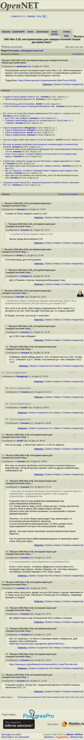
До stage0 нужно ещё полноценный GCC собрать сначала (33, 166)
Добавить (49, 737)
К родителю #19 (44, 647)
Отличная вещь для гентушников (19, 104)
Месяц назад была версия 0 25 (20, 99)
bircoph (7, 116)
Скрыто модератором (13, 127)
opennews (21, 66)
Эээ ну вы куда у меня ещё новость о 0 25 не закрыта (29, 139)
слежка (66, 31)
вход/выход (54, 32)
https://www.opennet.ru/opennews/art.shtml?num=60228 (47, 80)
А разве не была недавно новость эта (21, 96)
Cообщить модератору (72, 84)
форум (31, 16)
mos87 (30, 132)
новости (16, 16)
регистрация (43, 31)
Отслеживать (77, 54)
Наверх (57, 217)
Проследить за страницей (15, 737)
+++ (24, 16)
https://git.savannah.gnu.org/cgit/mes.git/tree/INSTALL (37, 643)
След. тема (79, 697)
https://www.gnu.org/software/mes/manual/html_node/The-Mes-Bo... (44, 664)
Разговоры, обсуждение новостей (26, 50)
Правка (57, 84)
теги (39, 16)
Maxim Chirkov (75, 734)
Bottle (39, 104)
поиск (30, 31)
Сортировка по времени (68, 194)
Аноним (45, 96)
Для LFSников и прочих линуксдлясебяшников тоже (30, 106)
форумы (6, 31)
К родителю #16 (44, 575)
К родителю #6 (45, 366)
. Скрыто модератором (14, 372)
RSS (66, 36)
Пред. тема (70, 697)
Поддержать (62, 737)
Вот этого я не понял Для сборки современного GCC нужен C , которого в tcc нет (42, 113)
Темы (62, 697)
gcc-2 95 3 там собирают (16, 118)
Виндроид (30, 127)
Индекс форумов (53, 697)
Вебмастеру (76, 737)
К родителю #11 (44, 412)
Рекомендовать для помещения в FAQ (31, 697)
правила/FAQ (19, 31)
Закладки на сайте (11, 734)
